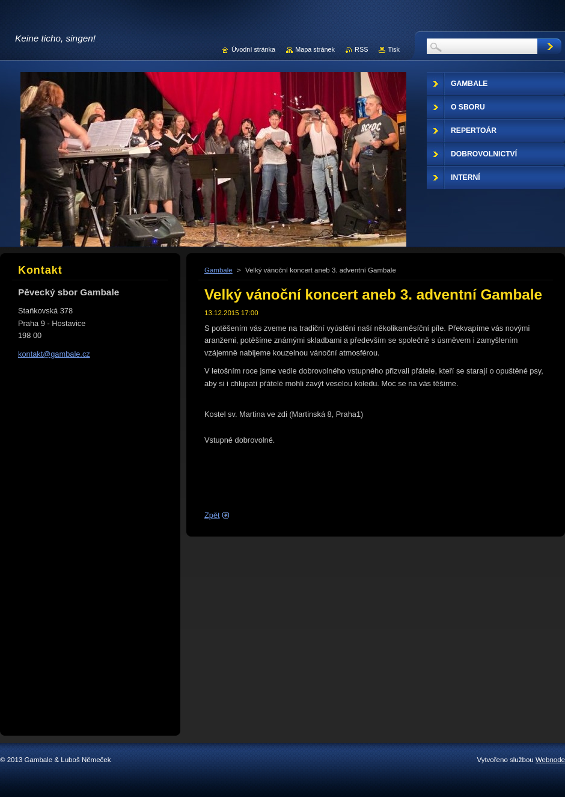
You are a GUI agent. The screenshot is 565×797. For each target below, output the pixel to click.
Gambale (218, 270)
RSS (361, 49)
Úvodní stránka (253, 49)
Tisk (394, 49)
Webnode (550, 759)
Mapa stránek (315, 49)
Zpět (212, 515)
